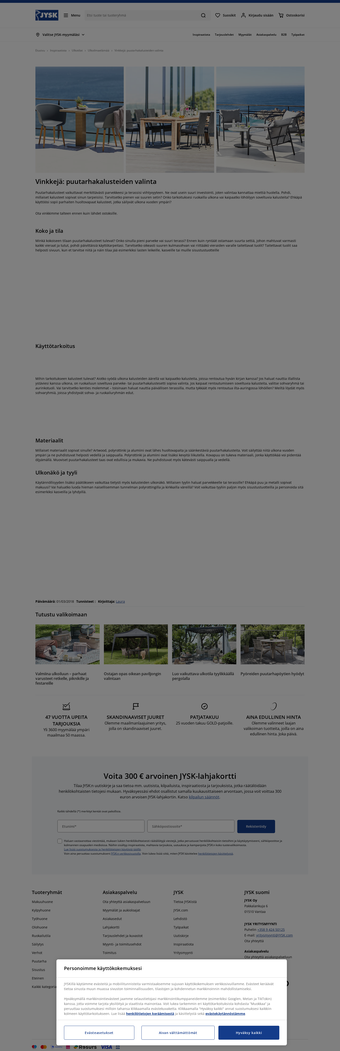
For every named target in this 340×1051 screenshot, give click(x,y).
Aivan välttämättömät (178, 1032)
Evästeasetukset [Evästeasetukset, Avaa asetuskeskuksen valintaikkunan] (99, 1032)
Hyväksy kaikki (249, 1032)
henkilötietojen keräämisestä (150, 1013)
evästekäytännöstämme (225, 1013)
